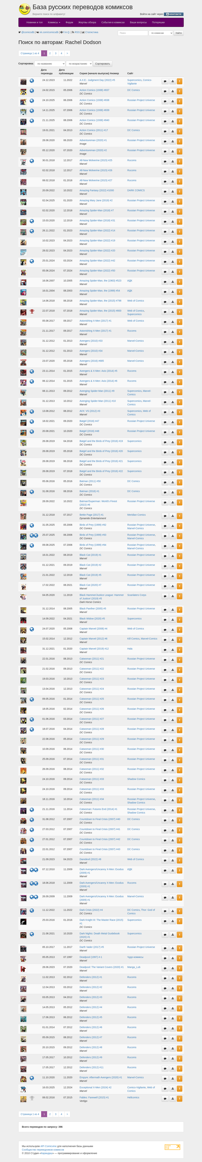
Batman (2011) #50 (90, 481)
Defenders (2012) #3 (91, 997)
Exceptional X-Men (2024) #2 (95, 1087)
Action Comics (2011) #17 (94, 130)
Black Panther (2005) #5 (93, 608)
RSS (77, 32)
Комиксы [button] (54, 22)
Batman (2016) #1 (89, 491)
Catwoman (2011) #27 (92, 718)
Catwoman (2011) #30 (92, 749)
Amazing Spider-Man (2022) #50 (97, 270)
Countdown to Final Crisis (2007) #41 (100, 829)
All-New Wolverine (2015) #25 (96, 160)
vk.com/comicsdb (49, 32)
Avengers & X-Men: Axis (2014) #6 (98, 380)
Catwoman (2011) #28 (92, 728)
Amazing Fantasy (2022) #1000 (97, 190)
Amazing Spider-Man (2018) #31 (97, 220)
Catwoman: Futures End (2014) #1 (98, 809)
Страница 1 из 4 (30, 53)
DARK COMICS (136, 190)
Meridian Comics (136, 514)
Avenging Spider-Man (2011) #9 (97, 391)
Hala (129, 648)
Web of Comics (135, 300)
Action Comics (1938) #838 (94, 100)
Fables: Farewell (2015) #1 (94, 1097)
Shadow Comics (136, 779)
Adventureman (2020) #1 (93, 140)
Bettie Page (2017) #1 (92, 514)
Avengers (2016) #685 (92, 360)
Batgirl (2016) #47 (89, 421)
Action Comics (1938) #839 (94, 110)
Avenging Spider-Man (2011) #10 (98, 401)
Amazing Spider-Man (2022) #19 (97, 240)
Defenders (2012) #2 (91, 987)
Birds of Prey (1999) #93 (93, 534)
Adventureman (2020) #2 (93, 150)
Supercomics (134, 80)
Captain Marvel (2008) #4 (93, 628)
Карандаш (46, 1153)
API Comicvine (48, 1146)
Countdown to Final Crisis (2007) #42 (100, 839)
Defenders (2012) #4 (91, 1007)
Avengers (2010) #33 (91, 340)
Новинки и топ (35, 22)
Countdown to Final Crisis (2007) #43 (100, 849)
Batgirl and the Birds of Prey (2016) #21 (101, 461)
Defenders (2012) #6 (91, 1027)
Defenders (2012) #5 (91, 1017)
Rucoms (131, 160)
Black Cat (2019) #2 (90, 564)
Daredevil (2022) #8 (90, 859)
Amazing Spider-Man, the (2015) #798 (100, 300)
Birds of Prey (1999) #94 (93, 544)
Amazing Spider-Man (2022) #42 (97, 260)
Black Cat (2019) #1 (90, 554)
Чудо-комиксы (135, 957)
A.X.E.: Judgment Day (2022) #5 (97, 80)
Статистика (91, 32)
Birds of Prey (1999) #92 (93, 524)
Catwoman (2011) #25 (92, 698)
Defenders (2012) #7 (91, 1037)
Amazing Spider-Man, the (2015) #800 (100, 310)
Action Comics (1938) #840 (94, 120)
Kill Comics (133, 638)
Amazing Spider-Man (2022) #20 (97, 250)
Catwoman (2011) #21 (92, 658)
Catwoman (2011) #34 (92, 799)
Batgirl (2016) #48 (89, 431)
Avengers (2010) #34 (91, 350)
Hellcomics (133, 1097)
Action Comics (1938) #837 (94, 90)
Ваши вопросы (138, 22)
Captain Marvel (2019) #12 (94, 648)
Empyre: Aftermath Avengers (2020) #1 (101, 1077)
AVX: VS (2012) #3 (90, 411)
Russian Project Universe (141, 100)
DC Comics (133, 90)
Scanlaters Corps (136, 595)
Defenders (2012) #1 (91, 977)
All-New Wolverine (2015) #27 (96, 180)
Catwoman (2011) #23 (92, 678)
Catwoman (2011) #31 (92, 759)
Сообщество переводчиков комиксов (43, 1149)
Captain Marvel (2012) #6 (93, 638)
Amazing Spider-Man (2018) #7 (97, 210)
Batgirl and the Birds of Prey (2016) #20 (101, 451)
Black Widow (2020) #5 (92, 618)
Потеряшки (158, 22)
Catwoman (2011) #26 (92, 708)
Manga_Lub (133, 967)
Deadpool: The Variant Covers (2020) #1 (102, 967)
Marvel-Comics (135, 340)
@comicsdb (27, 32)
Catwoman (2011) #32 (92, 769)
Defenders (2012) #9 (91, 1057)
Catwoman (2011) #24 (92, 688)
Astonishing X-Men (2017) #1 (95, 320)
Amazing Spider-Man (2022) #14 (97, 230)
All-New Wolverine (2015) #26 (96, 170)
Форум (69, 22)
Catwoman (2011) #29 (92, 738)
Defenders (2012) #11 (92, 1067)
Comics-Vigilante (136, 1087)
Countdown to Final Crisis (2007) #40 (100, 819)
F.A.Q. (66, 32)
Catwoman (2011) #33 (92, 779)
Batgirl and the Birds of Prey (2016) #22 (101, 471)
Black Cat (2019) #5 (90, 575)
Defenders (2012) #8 (91, 1047)
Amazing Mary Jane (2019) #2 (96, 200)
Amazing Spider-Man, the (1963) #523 (100, 280)
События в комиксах (113, 22)
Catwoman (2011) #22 (92, 668)
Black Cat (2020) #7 (90, 585)
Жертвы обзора (87, 22)
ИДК (129, 280)
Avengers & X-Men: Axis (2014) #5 (98, 370)
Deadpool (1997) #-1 (91, 957)
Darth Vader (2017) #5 (92, 947)
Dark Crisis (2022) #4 (91, 909)
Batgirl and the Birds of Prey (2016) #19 (101, 441)
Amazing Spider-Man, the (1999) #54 (100, 290)
